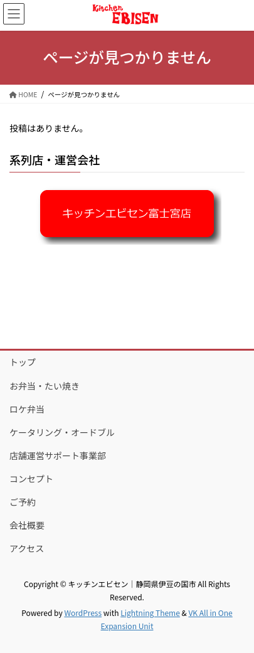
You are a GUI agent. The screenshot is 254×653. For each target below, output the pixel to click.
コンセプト (31, 478)
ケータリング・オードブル (62, 432)
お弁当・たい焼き (44, 386)
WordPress (83, 612)
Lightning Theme (150, 612)
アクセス (26, 548)
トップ (22, 362)
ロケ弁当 (27, 409)
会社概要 (27, 525)
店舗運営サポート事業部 (57, 455)
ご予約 (22, 502)
